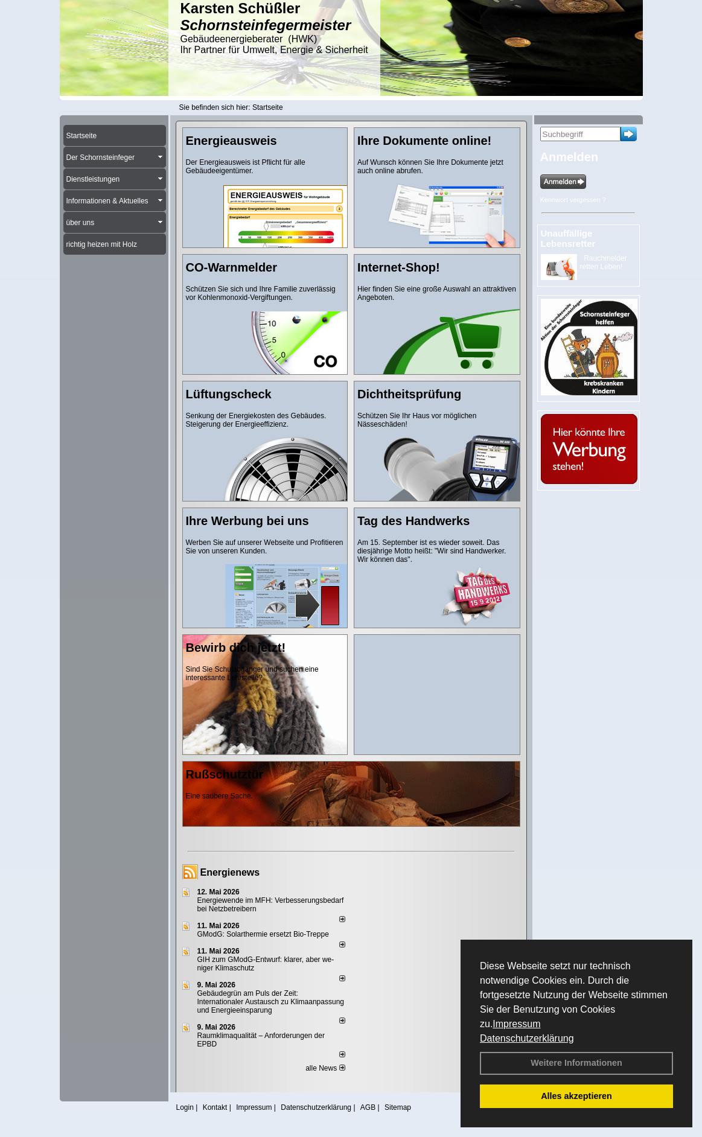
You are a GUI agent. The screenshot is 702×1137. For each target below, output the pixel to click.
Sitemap (398, 1107)
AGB (367, 1107)
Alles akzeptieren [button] (576, 1096)
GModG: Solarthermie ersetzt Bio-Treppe (263, 934)
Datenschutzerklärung (527, 1038)
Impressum (516, 1024)
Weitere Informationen (576, 1063)
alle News (325, 1068)
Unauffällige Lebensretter (568, 238)
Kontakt (215, 1107)
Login (185, 1107)
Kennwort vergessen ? (573, 199)
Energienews (230, 872)
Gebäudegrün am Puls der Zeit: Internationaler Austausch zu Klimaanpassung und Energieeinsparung (271, 1001)
